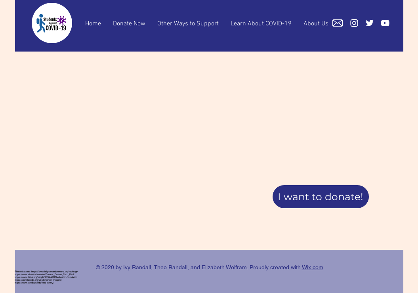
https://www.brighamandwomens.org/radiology (54, 271)
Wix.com (312, 267)
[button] (321, 196)
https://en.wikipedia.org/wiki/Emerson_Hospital (38, 279)
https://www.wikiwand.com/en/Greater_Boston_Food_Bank (44, 274)
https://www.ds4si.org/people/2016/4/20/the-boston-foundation (46, 277)
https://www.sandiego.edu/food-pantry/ (34, 282)
